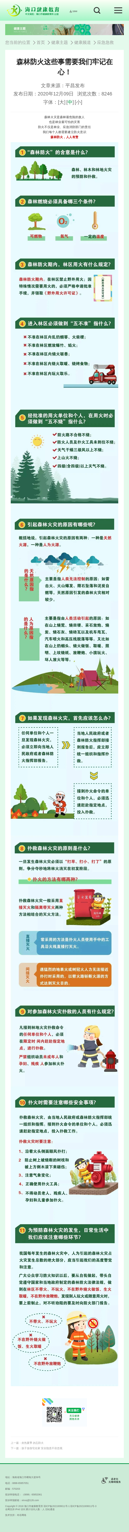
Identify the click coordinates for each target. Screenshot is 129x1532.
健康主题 (59, 42)
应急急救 (105, 42)
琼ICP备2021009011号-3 (83, 1506)
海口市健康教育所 (33, 1506)
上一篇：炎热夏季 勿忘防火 (27, 1442)
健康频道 (82, 42)
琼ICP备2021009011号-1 (57, 1506)
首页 (41, 42)
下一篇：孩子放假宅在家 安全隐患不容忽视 (36, 1448)
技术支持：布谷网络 (15, 1515)
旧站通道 (50, 1509)
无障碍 (73, 11)
